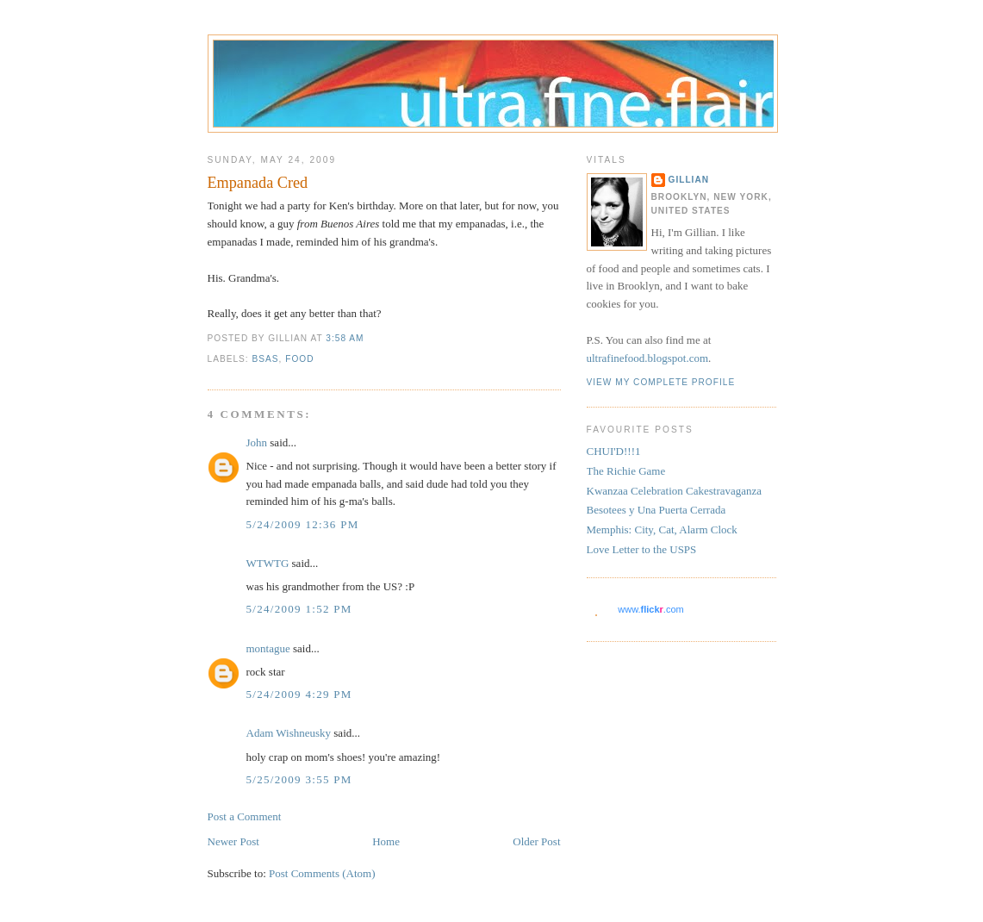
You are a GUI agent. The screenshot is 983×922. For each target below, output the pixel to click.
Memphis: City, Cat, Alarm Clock (662, 529)
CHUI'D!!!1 (614, 451)
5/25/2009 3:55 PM (299, 779)
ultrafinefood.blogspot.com (648, 358)
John (257, 442)
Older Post (536, 841)
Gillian (689, 179)
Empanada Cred (258, 182)
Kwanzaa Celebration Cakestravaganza (674, 490)
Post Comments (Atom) (322, 873)
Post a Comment (245, 816)
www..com (650, 609)
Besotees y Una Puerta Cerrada (656, 509)
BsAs (265, 359)
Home (386, 841)
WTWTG (267, 563)
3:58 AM (345, 338)
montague (268, 648)
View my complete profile (661, 382)
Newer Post (233, 841)
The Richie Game (626, 470)
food (299, 359)
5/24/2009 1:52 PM (299, 608)
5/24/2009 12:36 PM (302, 524)
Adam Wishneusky (289, 732)
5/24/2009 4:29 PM (299, 694)
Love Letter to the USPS (642, 549)
